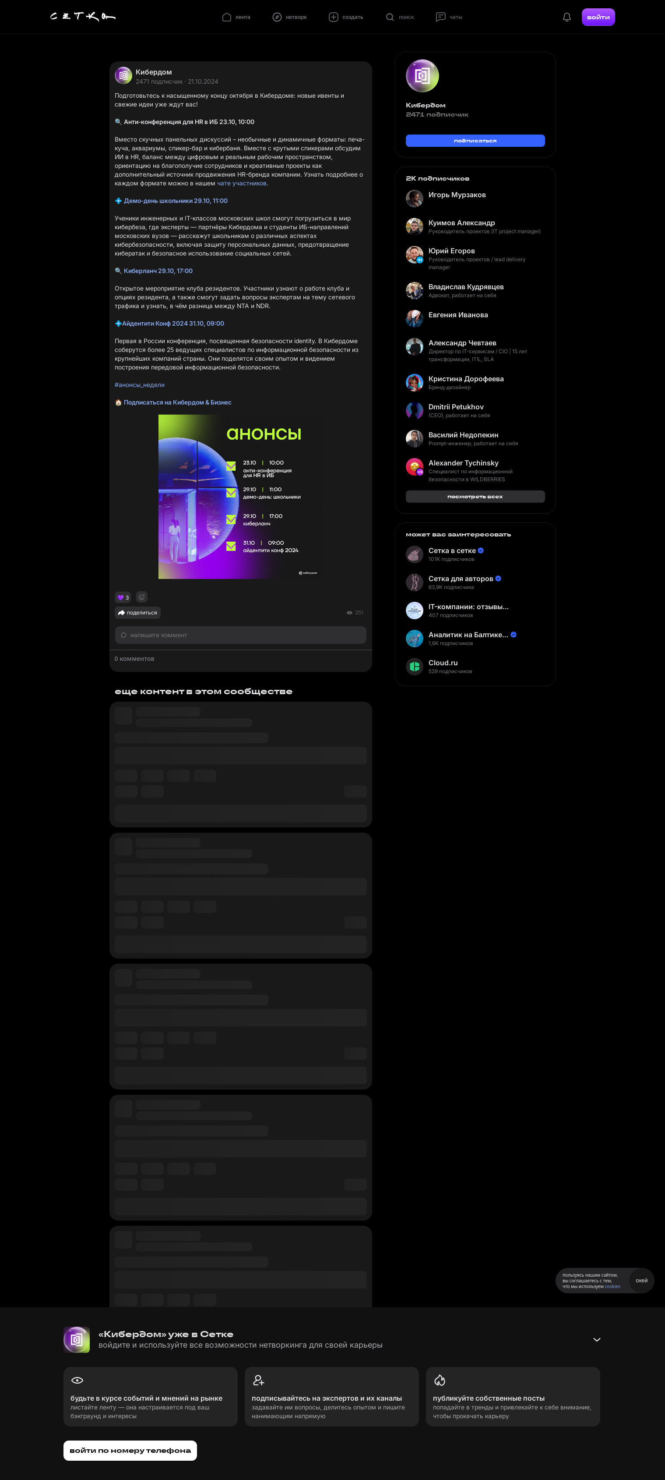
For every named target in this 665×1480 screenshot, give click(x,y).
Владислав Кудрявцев (466, 286)
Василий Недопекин (464, 434)
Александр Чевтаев (462, 342)
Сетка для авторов (461, 578)
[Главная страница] (83, 17)
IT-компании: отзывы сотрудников (466, 606)
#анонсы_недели (140, 384)
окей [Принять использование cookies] (641, 1280)
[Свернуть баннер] (596, 1339)
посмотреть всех (475, 496)
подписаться (475, 140)
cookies (612, 1286)
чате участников (242, 183)
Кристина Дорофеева (466, 378)
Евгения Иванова (458, 314)
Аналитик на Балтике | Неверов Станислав (468, 634)
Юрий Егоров (452, 250)
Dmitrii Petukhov (456, 406)
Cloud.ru (443, 662)
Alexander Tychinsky (464, 462)
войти (598, 17)
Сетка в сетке (452, 550)
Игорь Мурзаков (457, 194)
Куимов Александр (462, 222)
